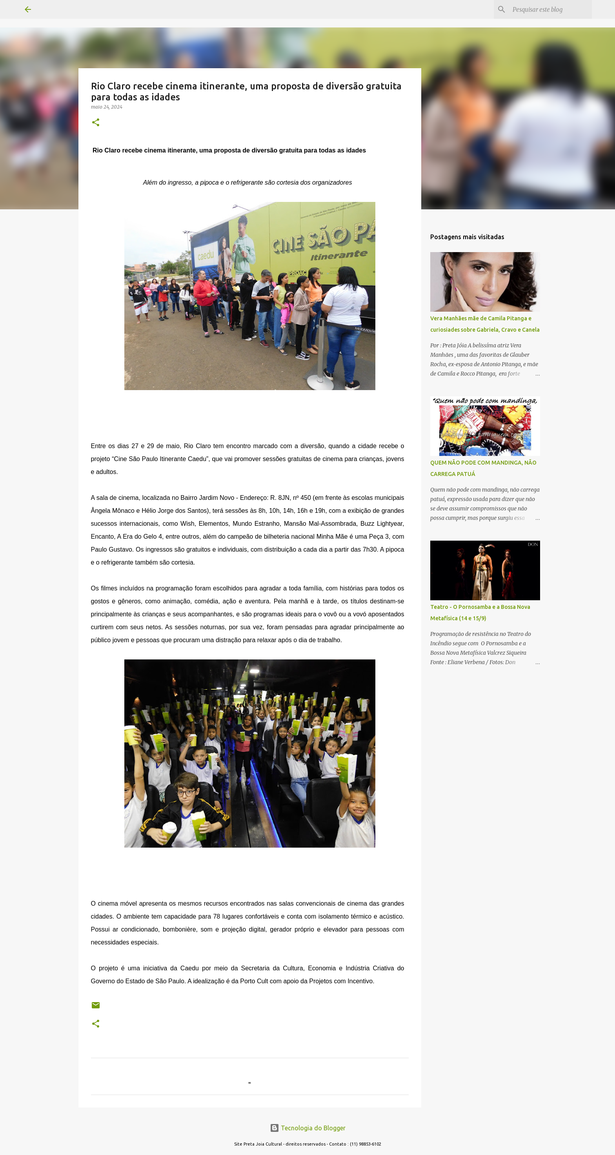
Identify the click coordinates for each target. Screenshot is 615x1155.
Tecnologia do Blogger (308, 1127)
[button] (95, 123)
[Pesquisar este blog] (550, 9)
